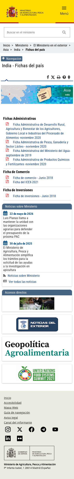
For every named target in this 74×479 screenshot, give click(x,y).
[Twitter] (54, 77)
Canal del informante (18, 422)
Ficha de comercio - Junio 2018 (33, 178)
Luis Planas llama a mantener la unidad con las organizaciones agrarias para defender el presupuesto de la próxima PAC (18, 227)
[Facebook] (49, 77)
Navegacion (11, 59)
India (17, 50)
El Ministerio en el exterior (50, 45)
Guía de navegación (17, 412)
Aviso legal (11, 417)
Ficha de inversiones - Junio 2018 (34, 196)
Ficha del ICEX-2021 (25, 182)
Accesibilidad (13, 403)
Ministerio (21, 45)
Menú (64, 13)
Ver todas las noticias (19, 282)
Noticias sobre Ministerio (24, 276)
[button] (64, 9)
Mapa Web (11, 407)
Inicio (6, 45)
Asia (6, 50)
